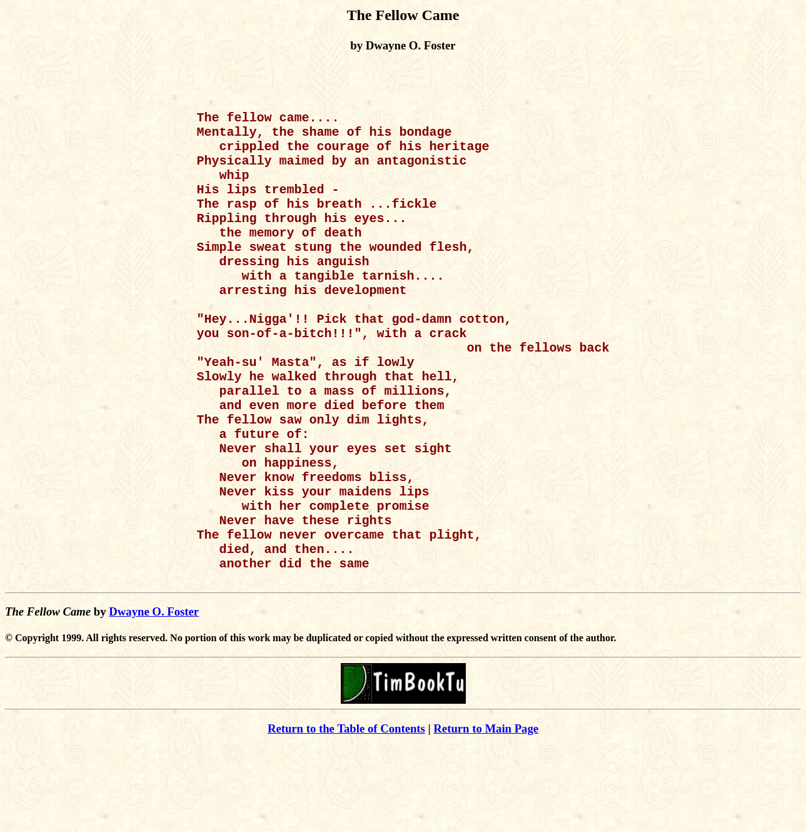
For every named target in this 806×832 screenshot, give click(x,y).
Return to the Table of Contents (346, 813)
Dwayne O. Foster (154, 696)
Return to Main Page (485, 813)
